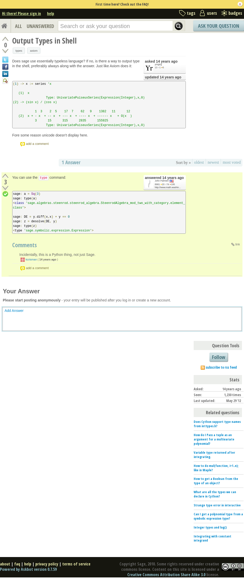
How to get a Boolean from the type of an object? (216, 480)
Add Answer (14, 311)
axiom (33, 50)
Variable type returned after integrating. (214, 454)
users (212, 13)
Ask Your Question (218, 25)
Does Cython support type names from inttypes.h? (217, 423)
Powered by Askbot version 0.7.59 (28, 569)
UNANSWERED (40, 26)
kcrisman (31, 259)
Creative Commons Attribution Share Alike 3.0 (166, 574)
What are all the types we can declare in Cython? (215, 494)
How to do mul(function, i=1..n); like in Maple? (216, 467)
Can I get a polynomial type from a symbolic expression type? (218, 516)
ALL (18, 26)
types (19, 50)
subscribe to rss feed (221, 367)
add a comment (37, 144)
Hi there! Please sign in (21, 13)
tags (191, 13)
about (5, 564)
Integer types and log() (210, 527)
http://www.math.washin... (168, 187)
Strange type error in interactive (217, 505)
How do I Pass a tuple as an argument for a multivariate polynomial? (214, 439)
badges (235, 13)
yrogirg (158, 64)
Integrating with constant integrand (212, 538)
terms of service (76, 564)
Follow (218, 357)
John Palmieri (162, 180)
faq (17, 564)
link (237, 244)
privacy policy (46, 564)
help (50, 13)
